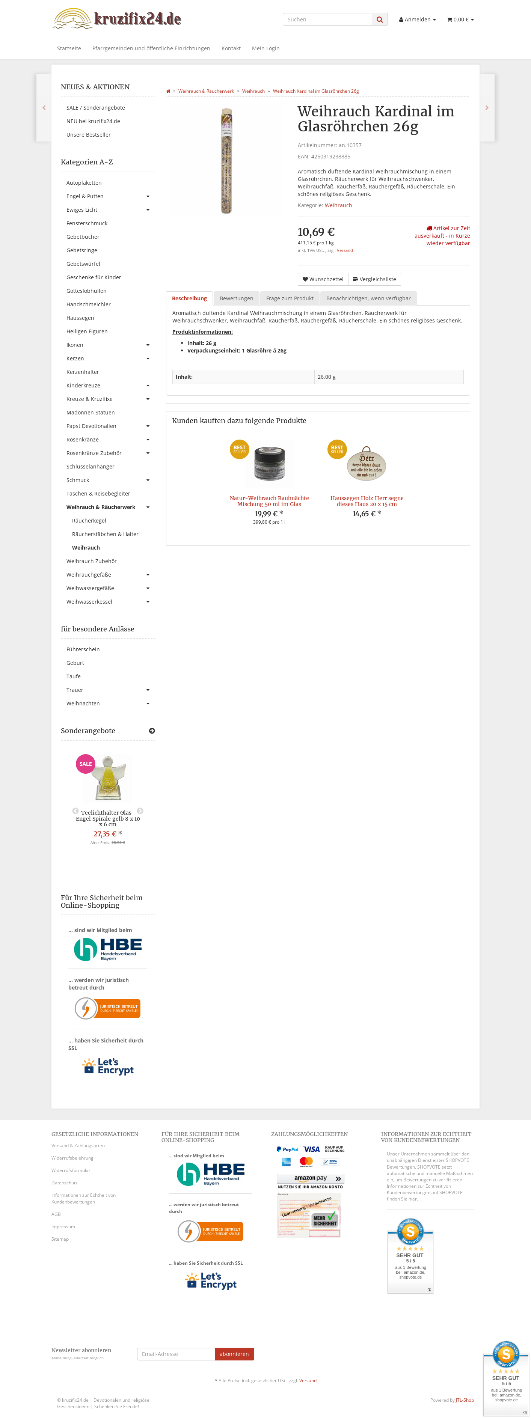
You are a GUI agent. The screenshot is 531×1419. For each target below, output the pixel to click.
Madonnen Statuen (90, 412)
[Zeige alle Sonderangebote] (152, 731)
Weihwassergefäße (110, 588)
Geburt (75, 662)
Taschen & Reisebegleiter (98, 493)
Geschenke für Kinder (93, 277)
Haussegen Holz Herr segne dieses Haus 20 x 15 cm (367, 501)
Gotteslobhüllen (86, 290)
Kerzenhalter (82, 371)
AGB (56, 1214)
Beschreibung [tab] (189, 298)
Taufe (73, 676)
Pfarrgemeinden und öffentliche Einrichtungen (151, 48)
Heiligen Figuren (87, 331)
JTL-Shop (465, 1400)
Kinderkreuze (110, 385)
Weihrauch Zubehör (91, 561)
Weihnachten (110, 703)
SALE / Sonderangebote (95, 107)
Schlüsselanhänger (90, 466)
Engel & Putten (110, 196)
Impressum (63, 1226)
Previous (75, 811)
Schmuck (110, 480)
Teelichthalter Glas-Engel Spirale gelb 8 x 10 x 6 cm (108, 818)
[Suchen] (327, 19)
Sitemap (60, 1239)
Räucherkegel (89, 520)
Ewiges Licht (110, 210)
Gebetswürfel (83, 263)
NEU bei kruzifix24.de (93, 121)
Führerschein (83, 649)
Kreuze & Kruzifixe (110, 399)
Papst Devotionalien (110, 426)
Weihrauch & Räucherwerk (110, 507)
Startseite (69, 48)
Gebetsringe (81, 250)
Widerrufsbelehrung (72, 1158)
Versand (345, 250)
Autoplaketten (84, 182)
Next (140, 811)
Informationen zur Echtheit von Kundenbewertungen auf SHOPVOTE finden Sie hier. (425, 1192)
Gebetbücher (83, 236)
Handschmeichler (88, 304)
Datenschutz (64, 1182)
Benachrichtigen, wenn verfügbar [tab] (368, 298)
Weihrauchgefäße (110, 574)
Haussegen (80, 317)
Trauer (110, 690)
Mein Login (266, 48)
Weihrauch (338, 205)
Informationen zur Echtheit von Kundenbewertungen (83, 1198)
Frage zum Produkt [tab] (290, 298)
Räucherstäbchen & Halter (105, 534)
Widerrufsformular (71, 1170)
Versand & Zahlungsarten (78, 1145)
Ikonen (110, 345)
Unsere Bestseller (88, 134)
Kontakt (231, 48)
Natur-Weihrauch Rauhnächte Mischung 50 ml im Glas (269, 501)
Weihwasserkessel (110, 602)
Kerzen (110, 358)
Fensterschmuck (86, 223)
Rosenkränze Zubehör (110, 453)
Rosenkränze (110, 439)
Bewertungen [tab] (236, 298)
